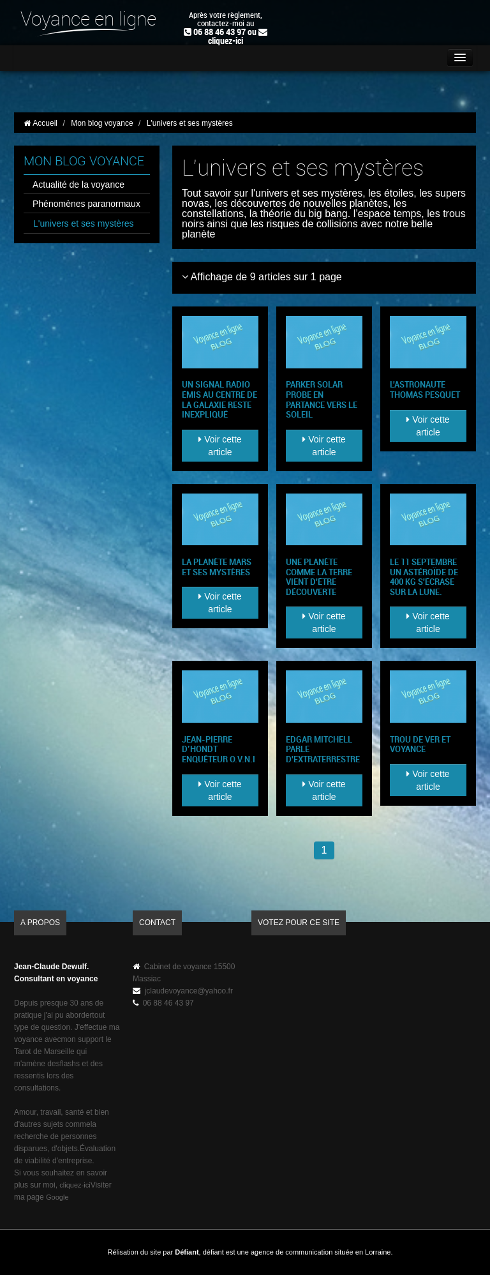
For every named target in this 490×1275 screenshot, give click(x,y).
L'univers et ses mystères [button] (194, 123)
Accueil (40, 123)
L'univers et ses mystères (83, 223)
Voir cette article (219, 445)
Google (57, 1197)
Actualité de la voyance (78, 184)
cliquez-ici (225, 41)
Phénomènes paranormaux (86, 204)
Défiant (186, 1252)
